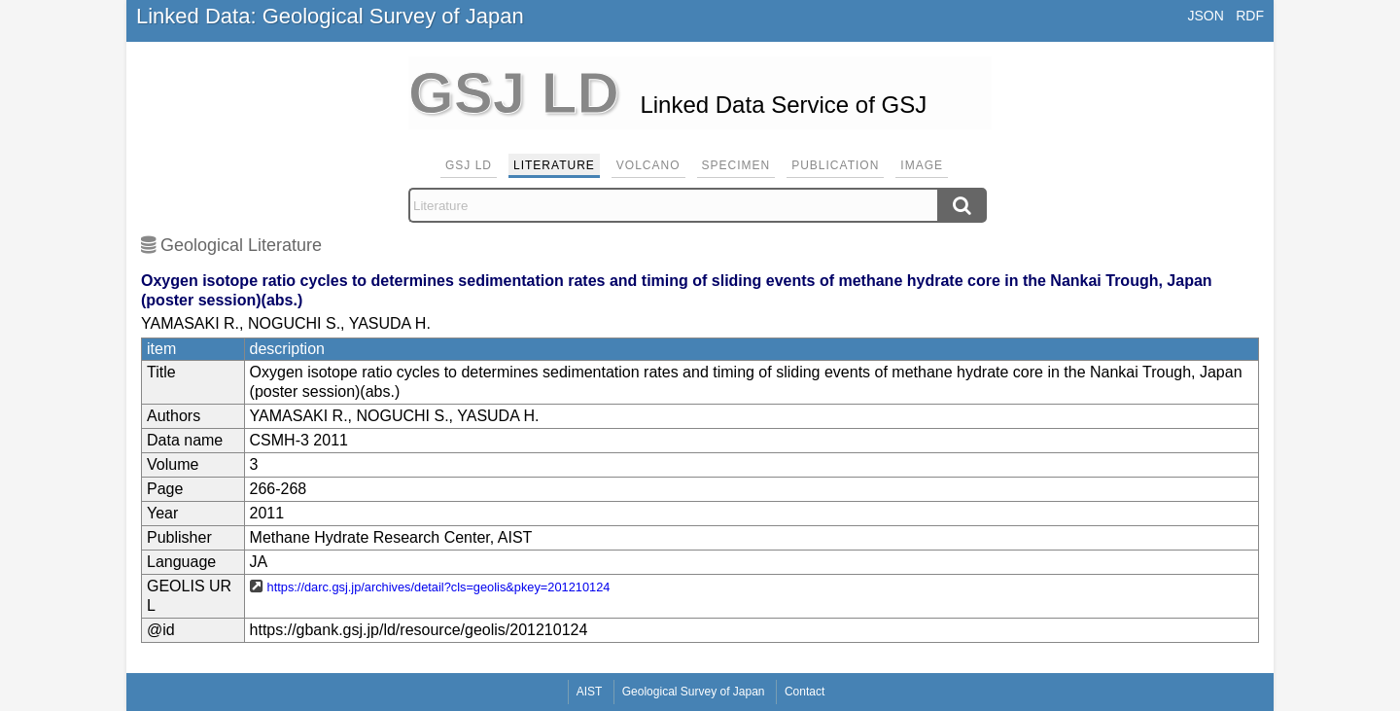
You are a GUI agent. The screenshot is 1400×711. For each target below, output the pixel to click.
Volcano (648, 165)
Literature (554, 165)
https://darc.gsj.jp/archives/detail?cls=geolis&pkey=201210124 (439, 587)
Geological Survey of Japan (693, 691)
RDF (1250, 15)
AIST (590, 691)
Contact (804, 691)
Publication (835, 165)
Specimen (736, 165)
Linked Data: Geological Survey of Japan (330, 16)
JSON (1205, 15)
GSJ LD (468, 165)
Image (921, 165)
